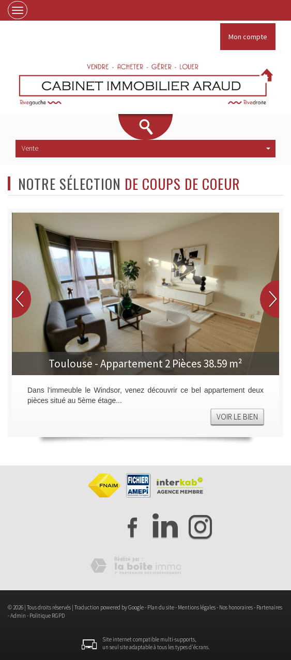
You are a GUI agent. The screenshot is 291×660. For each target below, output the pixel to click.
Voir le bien (237, 417)
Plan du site (160, 607)
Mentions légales (197, 607)
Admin (18, 615)
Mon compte (247, 36)
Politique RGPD (47, 615)
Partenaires (269, 607)
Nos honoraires (236, 607)
